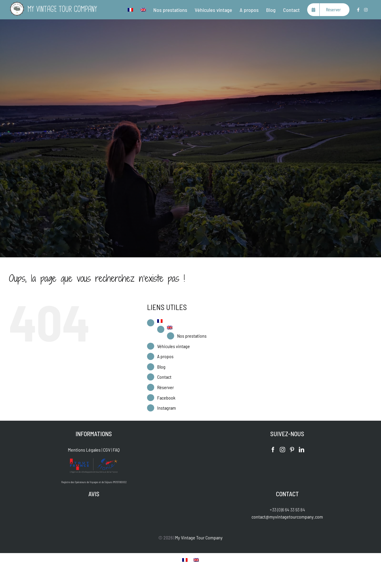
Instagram (166, 408)
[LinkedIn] (301, 449)
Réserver (165, 387)
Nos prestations (192, 336)
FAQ (116, 450)
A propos (165, 356)
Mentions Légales (84, 450)
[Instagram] (282, 449)
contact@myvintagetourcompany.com (287, 516)
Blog (161, 367)
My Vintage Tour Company (199, 537)
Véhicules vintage (173, 346)
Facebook (166, 397)
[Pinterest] (292, 449)
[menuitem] (130, 9)
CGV (106, 450)
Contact (164, 377)
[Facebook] (273, 449)
